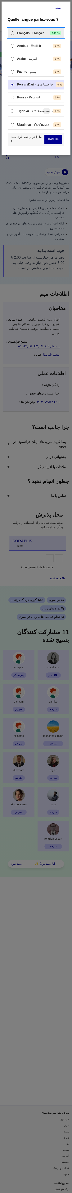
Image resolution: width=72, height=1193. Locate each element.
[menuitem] (36, 33)
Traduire (53, 139)
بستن (58, 7)
